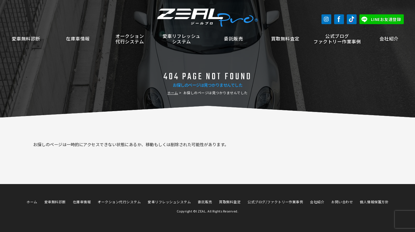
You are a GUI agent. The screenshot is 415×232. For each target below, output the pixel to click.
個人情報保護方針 (374, 201)
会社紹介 (389, 38)
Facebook (339, 19)
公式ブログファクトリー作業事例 (337, 39)
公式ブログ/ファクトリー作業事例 (275, 201)
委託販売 (233, 38)
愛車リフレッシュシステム (182, 39)
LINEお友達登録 (386, 19)
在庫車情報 (78, 38)
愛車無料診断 (26, 38)
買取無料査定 (285, 38)
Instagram (326, 19)
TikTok (352, 19)
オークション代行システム (129, 39)
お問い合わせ (342, 201)
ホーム (172, 92)
